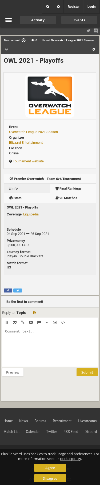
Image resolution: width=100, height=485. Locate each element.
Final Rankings (68, 188)
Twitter (51, 431)
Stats (15, 198)
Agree (50, 467)
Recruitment (62, 421)
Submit (87, 372)
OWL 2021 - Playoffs (33, 60)
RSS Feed (70, 431)
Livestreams (87, 421)
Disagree (50, 478)
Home (8, 421)
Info (13, 188)
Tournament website (28, 161)
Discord (91, 431)
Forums (40, 421)
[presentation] (42, 388)
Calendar (33, 431)
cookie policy (70, 458)
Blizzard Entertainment (26, 143)
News (23, 421)
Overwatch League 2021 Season (33, 132)
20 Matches (66, 198)
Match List (11, 431)
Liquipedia (31, 214)
